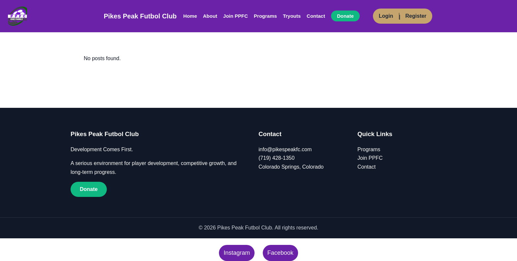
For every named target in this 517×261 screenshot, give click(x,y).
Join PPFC (235, 16)
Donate (345, 16)
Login (386, 16)
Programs (265, 16)
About (210, 16)
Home (190, 16)
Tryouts (292, 16)
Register (415, 16)
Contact (316, 16)
